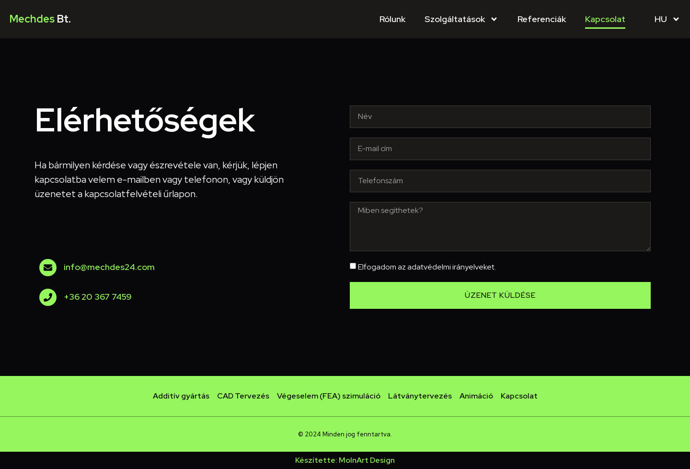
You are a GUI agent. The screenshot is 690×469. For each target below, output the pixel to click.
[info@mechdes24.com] (48, 267)
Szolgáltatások (461, 19)
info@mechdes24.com (109, 266)
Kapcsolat (605, 18)
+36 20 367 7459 (98, 296)
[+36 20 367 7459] (48, 297)
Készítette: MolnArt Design (345, 460)
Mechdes (40, 19)
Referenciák (542, 18)
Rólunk (392, 18)
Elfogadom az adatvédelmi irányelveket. (427, 267)
